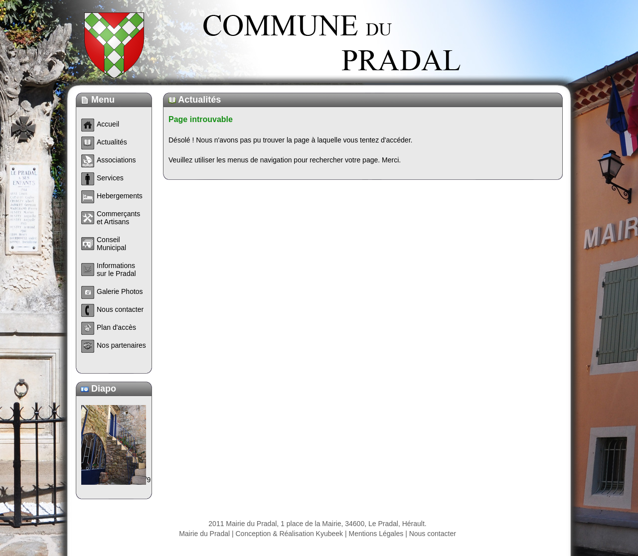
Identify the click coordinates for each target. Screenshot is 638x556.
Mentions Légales (376, 534)
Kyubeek (329, 534)
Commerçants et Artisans (118, 218)
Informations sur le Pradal (116, 270)
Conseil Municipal (111, 244)
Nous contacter (432, 534)
